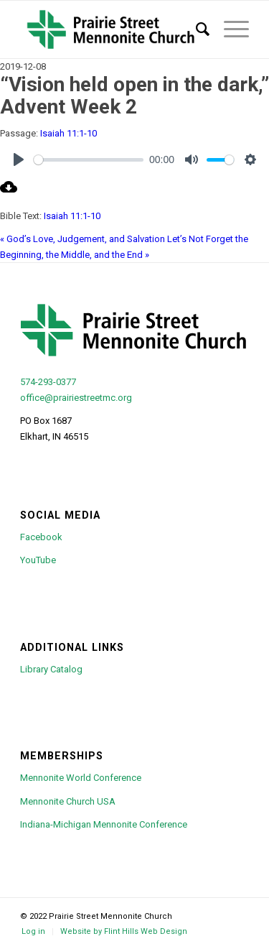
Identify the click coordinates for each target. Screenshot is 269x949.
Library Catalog (51, 669)
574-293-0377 (48, 381)
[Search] (195, 29)
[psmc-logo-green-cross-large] (111, 29)
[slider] (88, 160)
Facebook (41, 537)
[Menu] (229, 29)
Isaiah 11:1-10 (68, 133)
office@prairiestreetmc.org (76, 397)
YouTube (38, 560)
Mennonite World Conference (80, 777)
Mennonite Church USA (67, 801)
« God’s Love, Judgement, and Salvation (82, 238)
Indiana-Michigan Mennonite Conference (103, 824)
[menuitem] (195, 29)
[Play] (18, 159)
